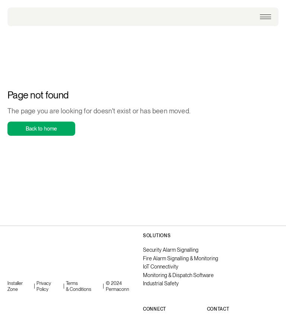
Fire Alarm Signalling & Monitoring (180, 258)
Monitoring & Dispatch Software (178, 275)
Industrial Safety (161, 283)
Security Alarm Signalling (170, 250)
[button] (265, 16)
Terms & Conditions (78, 286)
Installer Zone (15, 286)
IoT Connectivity (160, 267)
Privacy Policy (43, 286)
